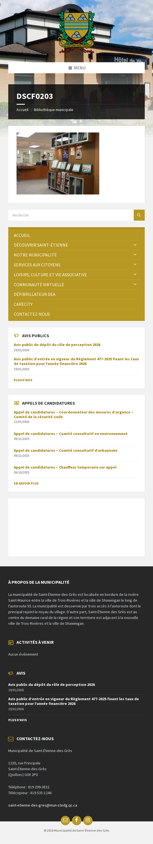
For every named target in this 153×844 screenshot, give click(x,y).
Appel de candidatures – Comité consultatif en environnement (71, 433)
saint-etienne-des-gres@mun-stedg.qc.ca (42, 805)
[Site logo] (76, 51)
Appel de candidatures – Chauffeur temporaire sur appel (65, 467)
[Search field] (76, 215)
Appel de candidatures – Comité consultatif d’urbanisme (65, 450)
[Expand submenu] (135, 245)
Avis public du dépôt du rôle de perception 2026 (57, 344)
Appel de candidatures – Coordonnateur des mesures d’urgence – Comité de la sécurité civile (73, 414)
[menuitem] (76, 235)
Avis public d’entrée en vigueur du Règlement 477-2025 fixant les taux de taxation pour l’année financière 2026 (76, 361)
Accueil (22, 109)
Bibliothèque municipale (53, 109)
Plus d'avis (23, 380)
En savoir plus (26, 483)
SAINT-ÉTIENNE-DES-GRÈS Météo (76, 524)
